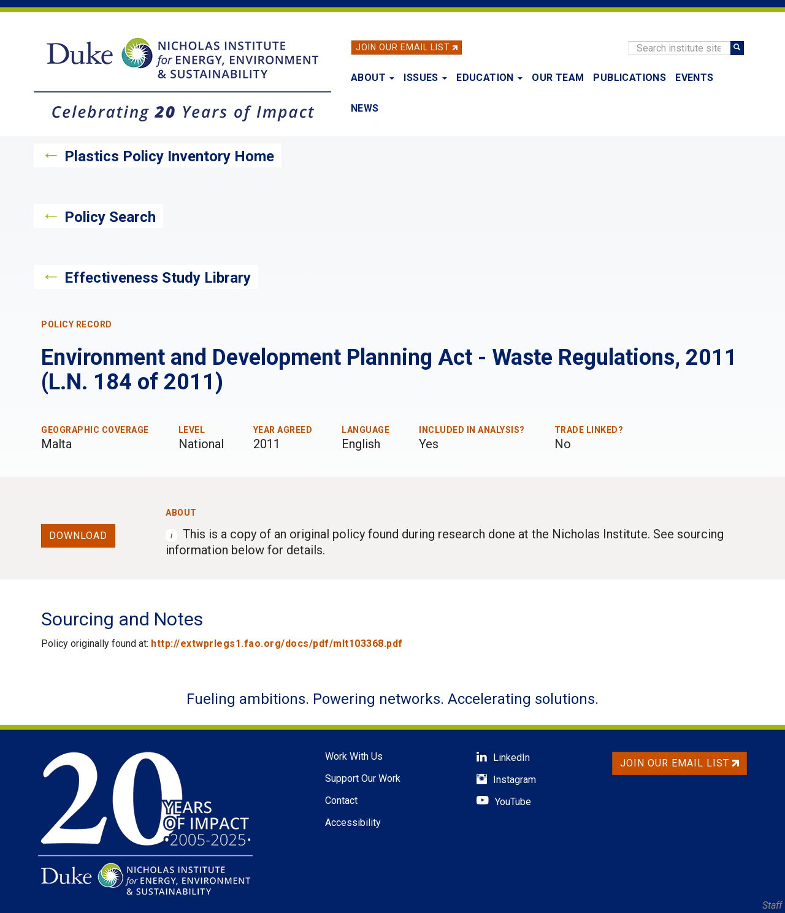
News (365, 108)
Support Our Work (362, 778)
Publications (629, 77)
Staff (772, 905)
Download (78, 535)
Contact (341, 800)
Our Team (558, 77)
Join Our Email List (403, 47)
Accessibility (353, 822)
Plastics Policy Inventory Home (169, 156)
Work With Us (354, 756)
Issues (425, 77)
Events (694, 77)
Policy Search (110, 217)
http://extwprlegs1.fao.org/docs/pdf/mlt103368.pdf (277, 643)
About (372, 77)
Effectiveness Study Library (157, 277)
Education (489, 77)
